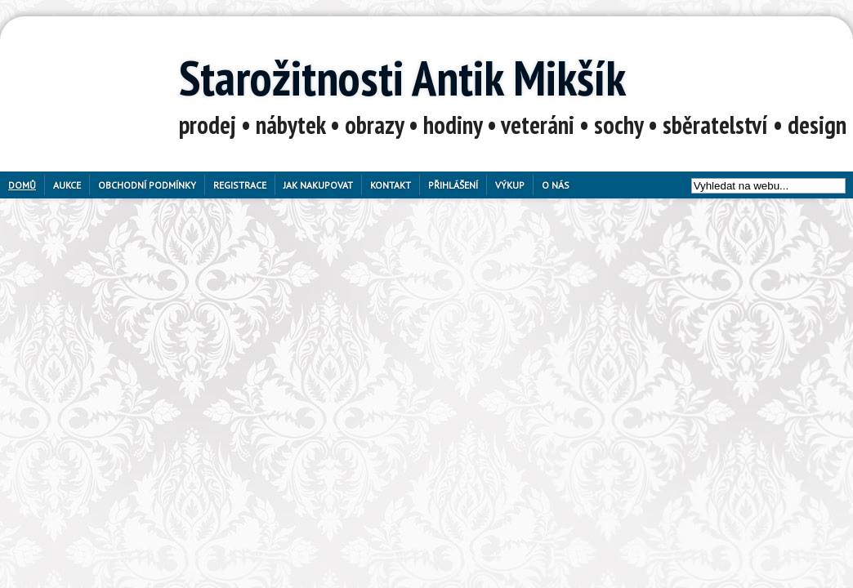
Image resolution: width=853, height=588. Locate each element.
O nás (555, 185)
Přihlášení (453, 185)
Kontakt (390, 185)
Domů (22, 185)
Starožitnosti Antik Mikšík (402, 77)
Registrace (239, 185)
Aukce (67, 185)
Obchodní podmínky (147, 185)
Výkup (510, 185)
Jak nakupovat (318, 185)
